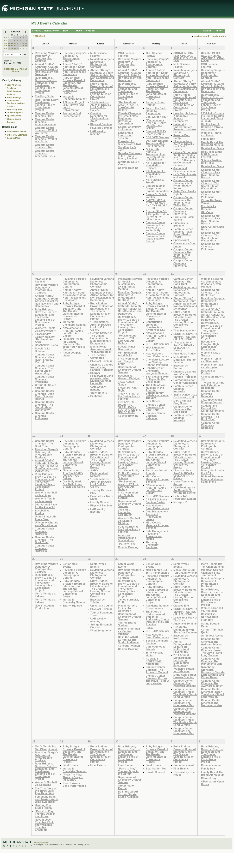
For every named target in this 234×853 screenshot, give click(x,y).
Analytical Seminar (185, 623)
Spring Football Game (210, 625)
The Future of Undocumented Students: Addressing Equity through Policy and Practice (157, 618)
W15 (5, 40)
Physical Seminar (101, 124)
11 (23, 40)
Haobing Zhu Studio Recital (43, 806)
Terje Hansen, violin (154, 654)
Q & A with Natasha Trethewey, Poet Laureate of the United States (155, 154)
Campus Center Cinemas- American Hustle (45, 122)
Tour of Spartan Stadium (127, 624)
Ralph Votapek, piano (72, 354)
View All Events (14, 85)
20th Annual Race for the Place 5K (46, 506)
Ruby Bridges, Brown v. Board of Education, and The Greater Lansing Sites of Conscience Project (46, 85)
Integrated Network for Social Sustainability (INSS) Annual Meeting (130, 283)
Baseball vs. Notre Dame (101, 497)
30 (9, 37)
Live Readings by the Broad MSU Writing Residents (184, 490)
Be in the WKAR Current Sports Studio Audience (128, 640)
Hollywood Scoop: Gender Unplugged (185, 381)
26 (26, 46)
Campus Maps (13, 138)
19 (26, 43)
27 (9, 48)
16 (18, 43)
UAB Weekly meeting (98, 132)
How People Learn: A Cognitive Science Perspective (185, 117)
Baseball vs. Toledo (97, 601)
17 (20, 43)
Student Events (14, 119)
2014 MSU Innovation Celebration (125, 512)
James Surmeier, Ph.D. (128, 601)
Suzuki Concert (155, 772)
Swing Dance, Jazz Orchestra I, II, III (185, 396)
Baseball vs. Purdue (181, 367)
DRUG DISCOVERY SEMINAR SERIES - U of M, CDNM (185, 336)
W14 (5, 37)
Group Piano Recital (126, 787)
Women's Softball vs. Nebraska (184, 670)
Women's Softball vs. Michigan (212, 366)
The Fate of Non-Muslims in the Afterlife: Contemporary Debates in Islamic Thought (157, 391)
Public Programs (15, 113)
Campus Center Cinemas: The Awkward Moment (157, 670)
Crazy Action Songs (126, 383)
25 (23, 46)
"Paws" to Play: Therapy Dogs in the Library (45, 814)
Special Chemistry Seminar (157, 642)
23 (18, 46)
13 (9, 43)
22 (15, 46)
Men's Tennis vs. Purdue (183, 483)
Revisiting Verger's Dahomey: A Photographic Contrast (46, 57)
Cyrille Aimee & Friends (155, 648)
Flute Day (207, 620)
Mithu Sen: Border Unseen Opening (184, 676)
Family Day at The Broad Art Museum (212, 143)
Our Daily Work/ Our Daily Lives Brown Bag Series (74, 484)
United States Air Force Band (45, 518)
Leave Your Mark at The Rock (185, 619)
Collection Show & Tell (212, 378)
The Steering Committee (98, 356)
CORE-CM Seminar (157, 137)
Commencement (183, 765)
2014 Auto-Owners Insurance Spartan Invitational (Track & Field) (212, 117)
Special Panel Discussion (126, 348)
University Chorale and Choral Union (46, 524)
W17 (5, 46)
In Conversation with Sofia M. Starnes (128, 495)
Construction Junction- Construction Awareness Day (155, 325)
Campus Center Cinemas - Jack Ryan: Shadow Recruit (155, 237)
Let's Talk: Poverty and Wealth (184, 176)
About (36, 843)
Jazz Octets (153, 401)
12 (26, 40)
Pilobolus (96, 396)
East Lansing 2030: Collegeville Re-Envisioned (157, 379)
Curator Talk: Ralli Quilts (212, 631)
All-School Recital (212, 635)
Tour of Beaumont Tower (101, 614)
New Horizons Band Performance (157, 355)
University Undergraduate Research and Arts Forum (184, 128)
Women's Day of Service (211, 354)
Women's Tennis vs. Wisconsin (211, 360)
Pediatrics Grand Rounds (156, 472)
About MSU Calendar (16, 132)
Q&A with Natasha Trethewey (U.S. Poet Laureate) (157, 143)
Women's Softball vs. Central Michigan (129, 631)
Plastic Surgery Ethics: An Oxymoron (127, 608)
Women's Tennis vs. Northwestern (45, 329)
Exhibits (11, 106)
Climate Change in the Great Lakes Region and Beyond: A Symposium (129, 118)
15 (15, 43)
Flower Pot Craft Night (128, 389)
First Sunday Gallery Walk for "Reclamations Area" (45, 337)
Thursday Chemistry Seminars (152, 545)
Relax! (150, 627)
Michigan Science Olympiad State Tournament (212, 572)
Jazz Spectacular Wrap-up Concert (211, 401)
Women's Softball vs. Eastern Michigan (129, 521)
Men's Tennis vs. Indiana (45, 595)
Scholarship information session (125, 135)
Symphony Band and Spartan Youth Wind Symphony (46, 799)
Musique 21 (180, 502)
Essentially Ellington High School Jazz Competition (210, 345)
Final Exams (70, 765)
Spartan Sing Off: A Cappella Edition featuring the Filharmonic (157, 215)
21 (12, 46)
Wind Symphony (100, 630)
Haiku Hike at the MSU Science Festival (211, 154)
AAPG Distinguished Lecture (99, 473)
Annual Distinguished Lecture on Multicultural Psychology (182, 646)
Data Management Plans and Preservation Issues (157, 515)
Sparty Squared (72, 605)
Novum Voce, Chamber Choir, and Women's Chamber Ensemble (44, 824)
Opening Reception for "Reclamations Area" (99, 117)
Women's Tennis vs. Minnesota (45, 500)
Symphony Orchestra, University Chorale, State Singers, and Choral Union (213, 672)
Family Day (208, 138)
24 (20, 46)
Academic (11, 88)
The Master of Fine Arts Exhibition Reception (212, 385)
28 (12, 48)
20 (9, 46)
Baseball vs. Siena (212, 148)
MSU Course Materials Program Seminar (184, 359)
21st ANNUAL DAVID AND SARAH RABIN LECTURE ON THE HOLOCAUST (129, 407)
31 (12, 37)
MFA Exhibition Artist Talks (127, 354)
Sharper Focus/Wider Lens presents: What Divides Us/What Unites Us (101, 378)
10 (20, 40)
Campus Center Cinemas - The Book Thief (155, 407)
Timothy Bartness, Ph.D (101, 491)
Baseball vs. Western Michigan (129, 377)
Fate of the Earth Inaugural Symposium (156, 111)
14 (12, 43)
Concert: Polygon (129, 645)
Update (15, 71)
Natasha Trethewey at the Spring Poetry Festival (130, 156)
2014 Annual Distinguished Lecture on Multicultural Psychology (182, 660)
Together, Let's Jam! (127, 148)
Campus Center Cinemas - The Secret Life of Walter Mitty (155, 226)
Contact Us (45, 843)
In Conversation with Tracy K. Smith (128, 361)
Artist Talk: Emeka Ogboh (184, 193)
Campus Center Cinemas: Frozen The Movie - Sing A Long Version (157, 679)
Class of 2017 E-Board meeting (156, 132)
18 (23, 43)
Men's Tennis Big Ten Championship (157, 571)
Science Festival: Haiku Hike (211, 161)
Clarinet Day (208, 778)
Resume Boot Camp (181, 136)
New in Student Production (44, 607)
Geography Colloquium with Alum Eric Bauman (185, 629)
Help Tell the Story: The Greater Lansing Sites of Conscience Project (47, 104)
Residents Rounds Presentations (157, 607)
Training (11, 122)
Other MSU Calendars (17, 135)
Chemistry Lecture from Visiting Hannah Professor (101, 367)
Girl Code (207, 212)
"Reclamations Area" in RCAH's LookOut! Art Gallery (100, 106)
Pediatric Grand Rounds (155, 103)
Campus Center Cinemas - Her (44, 114)
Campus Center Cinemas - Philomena (183, 211)
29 (15, 48)
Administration (14, 91)
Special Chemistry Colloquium (129, 128)
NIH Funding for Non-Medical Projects (155, 165)
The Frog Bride (44, 96)
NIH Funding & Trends (155, 181)
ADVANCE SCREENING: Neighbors (154, 661)
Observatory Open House (184, 245)
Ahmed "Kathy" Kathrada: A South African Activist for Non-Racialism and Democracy (46, 69)
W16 (5, 43)
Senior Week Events (70, 565)
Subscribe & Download (15, 69)
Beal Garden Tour (156, 116)
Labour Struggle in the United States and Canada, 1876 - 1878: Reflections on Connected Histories (185, 159)
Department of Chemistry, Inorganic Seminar (157, 370)
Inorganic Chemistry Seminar (75, 97)
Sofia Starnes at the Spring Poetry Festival (129, 529)
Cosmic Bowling (128, 167)
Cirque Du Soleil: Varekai (128, 163)
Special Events (14, 116)
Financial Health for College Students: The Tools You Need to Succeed (74, 344)
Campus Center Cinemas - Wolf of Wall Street (46, 130)
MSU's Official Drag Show (182, 402)
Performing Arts (14, 109)
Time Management (184, 330)
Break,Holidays (14, 97)
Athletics (11, 94)
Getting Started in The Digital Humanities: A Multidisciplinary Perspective (101, 338)
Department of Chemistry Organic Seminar (130, 370)
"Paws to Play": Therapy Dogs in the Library (128, 771)
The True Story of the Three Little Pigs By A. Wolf (46, 791)
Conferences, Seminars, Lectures (16, 102)
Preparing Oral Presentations (72, 114)
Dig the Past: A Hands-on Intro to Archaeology (212, 127)
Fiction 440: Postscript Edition (184, 497)
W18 (5, 48)
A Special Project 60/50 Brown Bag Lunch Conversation (73, 106)
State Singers (98, 392)
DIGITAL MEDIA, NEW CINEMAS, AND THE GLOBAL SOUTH (157, 204)
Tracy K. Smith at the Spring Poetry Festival (129, 396)
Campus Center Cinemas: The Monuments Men (183, 703)
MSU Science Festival (98, 54)
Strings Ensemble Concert (101, 626)
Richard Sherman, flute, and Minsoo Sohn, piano (212, 479)
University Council (101, 605)
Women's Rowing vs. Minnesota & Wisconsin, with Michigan (212, 282)
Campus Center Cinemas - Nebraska (155, 416)
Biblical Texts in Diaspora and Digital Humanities (157, 188)
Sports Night (181, 240)
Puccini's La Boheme (181, 224)
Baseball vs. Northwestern (181, 637)
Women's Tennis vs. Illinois (211, 134)
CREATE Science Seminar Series (156, 501)
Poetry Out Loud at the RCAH (213, 472)
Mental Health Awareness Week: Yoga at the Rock (101, 349)
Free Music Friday (184, 353)
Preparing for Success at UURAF (130, 142)
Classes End (181, 605)
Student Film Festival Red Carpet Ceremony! (212, 408)
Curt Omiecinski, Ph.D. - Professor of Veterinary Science (128, 474)
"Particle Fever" (128, 543)
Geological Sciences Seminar (184, 170)
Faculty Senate (99, 502)
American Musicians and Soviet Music (127, 538)
